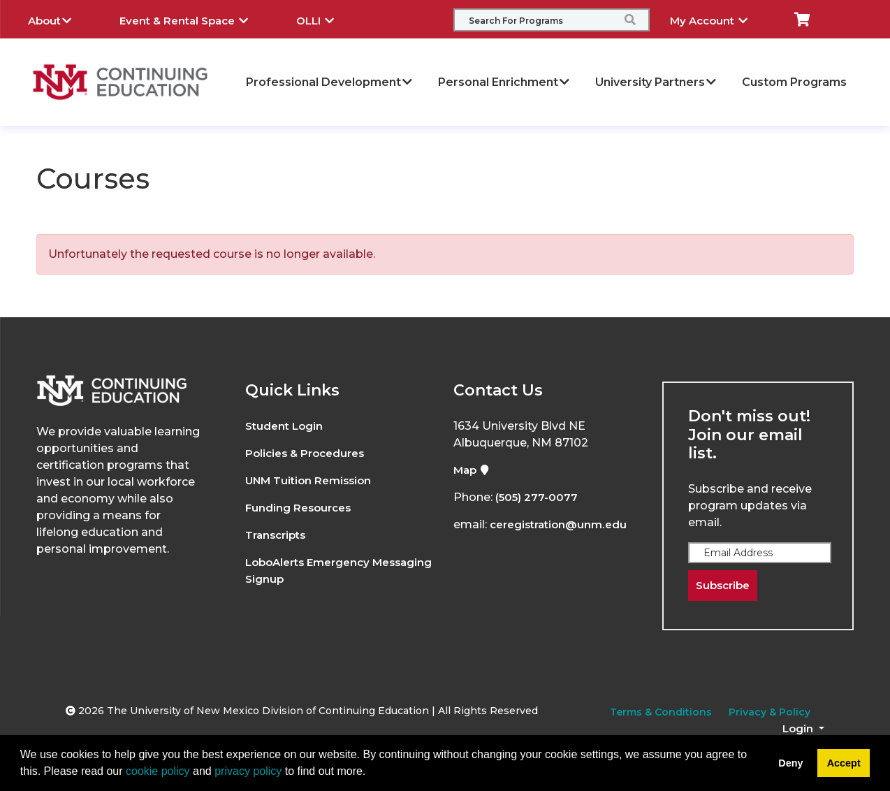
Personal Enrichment (504, 82)
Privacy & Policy (769, 713)
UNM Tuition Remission (312, 480)
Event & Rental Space (194, 19)
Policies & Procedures (308, 453)
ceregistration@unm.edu (562, 524)
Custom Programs (794, 82)
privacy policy (248, 771)
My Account (719, 19)
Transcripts (278, 535)
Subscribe (725, 586)
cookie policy (158, 771)
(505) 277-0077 (538, 497)
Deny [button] (790, 763)
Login (799, 729)
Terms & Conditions (661, 713)
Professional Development (330, 82)
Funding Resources (300, 507)
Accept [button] (844, 763)
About (60, 19)
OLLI (325, 19)
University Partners (656, 82)
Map (473, 470)
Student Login (286, 426)
